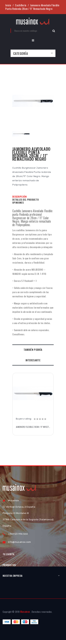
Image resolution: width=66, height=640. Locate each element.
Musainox (25, 611)
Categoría (20, 53)
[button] (33, 40)
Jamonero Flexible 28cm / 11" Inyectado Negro (33, 426)
